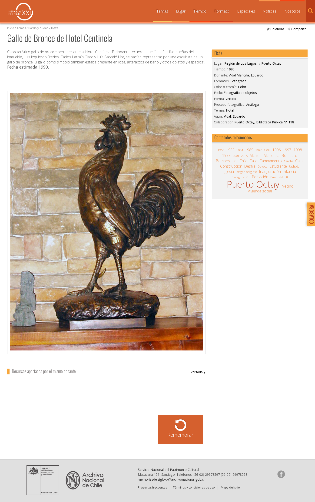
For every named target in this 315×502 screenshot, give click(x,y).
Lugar (181, 11)
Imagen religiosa (246, 172)
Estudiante (278, 166)
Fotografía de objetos (240, 92)
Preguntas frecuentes (152, 487)
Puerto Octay (271, 63)
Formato (221, 11)
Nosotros (292, 11)
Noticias (269, 11)
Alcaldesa (271, 155)
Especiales (246, 11)
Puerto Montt (279, 177)
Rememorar (180, 434)
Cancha (288, 161)
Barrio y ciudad (38, 28)
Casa (299, 161)
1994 (267, 150)
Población (260, 177)
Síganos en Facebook (281, 474)
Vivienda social (260, 191)
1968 (221, 150)
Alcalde (256, 155)
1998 (298, 150)
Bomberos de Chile (231, 161)
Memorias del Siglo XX (21, 11)
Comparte (298, 29)
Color (242, 87)
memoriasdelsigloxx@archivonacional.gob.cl (171, 479)
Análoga (252, 104)
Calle (253, 161)
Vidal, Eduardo (234, 116)
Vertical (230, 98)
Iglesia (229, 171)
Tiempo (199, 11)
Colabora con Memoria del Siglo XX (310, 214)
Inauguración (270, 171)
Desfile (249, 166)
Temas (162, 11)
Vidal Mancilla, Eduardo (198, 372)
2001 (236, 156)
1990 (231, 69)
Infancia (289, 171)
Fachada (294, 166)
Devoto (263, 166)
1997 (287, 150)
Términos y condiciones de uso (194, 487)
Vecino (287, 186)
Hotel (55, 28)
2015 (244, 156)
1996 (276, 150)
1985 (249, 150)
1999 (226, 155)
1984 (239, 150)
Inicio (10, 28)
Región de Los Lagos (240, 63)
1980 (230, 150)
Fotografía (238, 81)
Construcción (231, 166)
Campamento (270, 161)
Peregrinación (241, 177)
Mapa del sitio (230, 487)
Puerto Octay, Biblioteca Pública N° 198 (264, 122)
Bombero (289, 155)
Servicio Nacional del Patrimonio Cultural (168, 469)
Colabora (277, 29)
